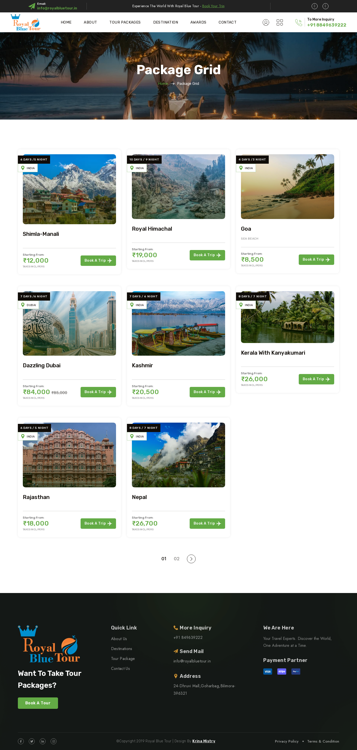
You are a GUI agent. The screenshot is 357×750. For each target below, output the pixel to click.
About (90, 22)
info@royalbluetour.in (57, 8)
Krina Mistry (203, 741)
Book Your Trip (213, 5)
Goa (246, 228)
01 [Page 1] (163, 559)
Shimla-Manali (41, 234)
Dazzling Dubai (41, 365)
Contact (228, 22)
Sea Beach (249, 238)
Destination (165, 22)
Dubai (31, 305)
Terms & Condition (323, 741)
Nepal (139, 497)
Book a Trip (98, 260)
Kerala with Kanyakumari (273, 352)
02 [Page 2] (176, 559)
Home (66, 22)
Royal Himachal (152, 228)
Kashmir (142, 365)
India (31, 168)
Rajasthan (36, 497)
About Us (119, 639)
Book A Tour (38, 703)
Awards (198, 22)
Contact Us (120, 668)
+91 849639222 (188, 637)
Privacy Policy (286, 741)
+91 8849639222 (326, 25)
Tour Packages (125, 22)
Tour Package (123, 658)
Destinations (121, 649)
